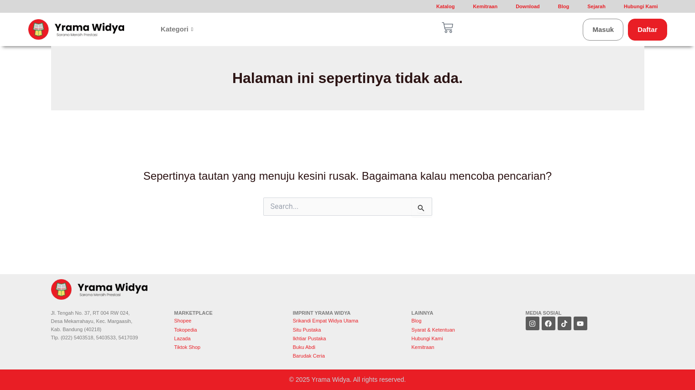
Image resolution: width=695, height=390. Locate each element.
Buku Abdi (304, 347)
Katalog (445, 6)
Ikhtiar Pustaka (309, 338)
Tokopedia (185, 330)
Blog (563, 6)
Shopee (183, 320)
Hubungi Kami (641, 6)
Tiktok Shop (187, 347)
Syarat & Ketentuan (433, 330)
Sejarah (596, 6)
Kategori (177, 29)
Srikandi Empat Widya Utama (326, 320)
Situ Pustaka (307, 330)
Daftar (647, 29)
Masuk (603, 29)
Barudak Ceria (309, 356)
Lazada (182, 338)
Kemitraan (485, 6)
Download (528, 6)
